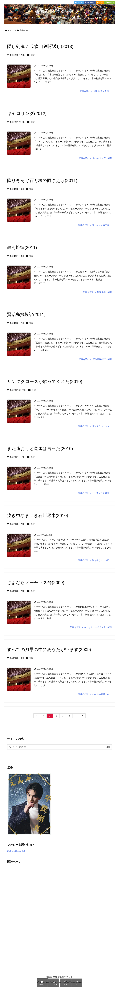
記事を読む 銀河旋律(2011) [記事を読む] (97, 292)
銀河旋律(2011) (22, 247)
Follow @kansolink (16, 851)
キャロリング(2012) (27, 113)
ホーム (10, 30)
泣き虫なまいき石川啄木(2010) (37, 515)
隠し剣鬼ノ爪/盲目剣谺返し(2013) (40, 46)
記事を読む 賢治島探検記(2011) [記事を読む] (95, 359)
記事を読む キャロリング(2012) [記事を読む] (95, 158)
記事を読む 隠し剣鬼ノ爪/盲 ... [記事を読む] (96, 91)
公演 (32, 55)
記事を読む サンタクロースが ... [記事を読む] (95, 426)
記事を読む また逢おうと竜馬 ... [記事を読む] (95, 493)
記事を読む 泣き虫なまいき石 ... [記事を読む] (95, 560)
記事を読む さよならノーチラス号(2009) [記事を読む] (91, 627)
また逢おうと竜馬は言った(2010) (40, 448)
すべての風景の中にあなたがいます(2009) (49, 649)
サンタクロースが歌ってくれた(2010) (44, 381)
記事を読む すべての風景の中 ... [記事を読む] (95, 694)
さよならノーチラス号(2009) (35, 582)
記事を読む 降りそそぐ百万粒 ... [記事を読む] (95, 225)
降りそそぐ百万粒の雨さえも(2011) (42, 180)
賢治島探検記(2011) (26, 314)
